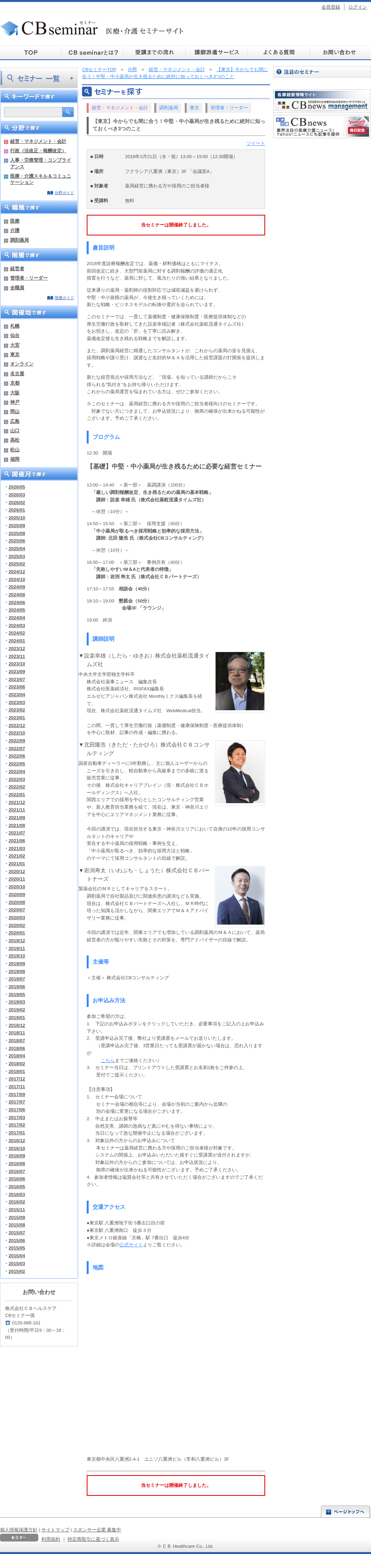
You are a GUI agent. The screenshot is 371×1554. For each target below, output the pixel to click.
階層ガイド (64, 298)
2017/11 (17, 1086)
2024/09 (17, 586)
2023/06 (17, 686)
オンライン (22, 363)
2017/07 (17, 1101)
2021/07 (17, 832)
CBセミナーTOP (99, 69)
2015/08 (17, 1224)
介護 (15, 230)
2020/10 (17, 886)
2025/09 (17, 525)
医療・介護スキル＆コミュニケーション (40, 179)
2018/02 (17, 1063)
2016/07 (17, 1171)
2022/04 (17, 771)
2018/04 (17, 1055)
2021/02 (17, 855)
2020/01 (17, 932)
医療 (15, 220)
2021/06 (17, 840)
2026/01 (17, 509)
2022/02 (17, 786)
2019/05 (17, 994)
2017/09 (17, 1094)
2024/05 (17, 609)
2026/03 (17, 494)
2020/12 (17, 871)
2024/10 (17, 579)
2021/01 (17, 863)
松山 (15, 449)
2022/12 (17, 725)
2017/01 (17, 1132)
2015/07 (17, 1232)
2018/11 (17, 1032)
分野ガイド (64, 193)
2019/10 (17, 955)
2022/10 (17, 732)
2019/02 (17, 1009)
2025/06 (17, 540)
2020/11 (17, 878)
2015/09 (17, 1217)
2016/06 (17, 1178)
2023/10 (17, 663)
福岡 (15, 459)
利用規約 (50, 1539)
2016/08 (17, 1163)
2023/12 (17, 648)
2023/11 (17, 656)
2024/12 (17, 571)
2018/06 (17, 1048)
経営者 (17, 268)
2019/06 (17, 986)
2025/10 (17, 517)
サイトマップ (55, 1529)
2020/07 (17, 909)
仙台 (15, 335)
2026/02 (17, 502)
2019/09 (17, 963)
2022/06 (17, 755)
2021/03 (17, 848)
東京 (15, 354)
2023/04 (17, 694)
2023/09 (17, 671)
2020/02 (17, 925)
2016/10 (17, 1148)
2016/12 (17, 1140)
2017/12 (17, 1078)
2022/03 (17, 779)
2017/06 (17, 1109)
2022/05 (17, 763)
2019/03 (17, 1001)
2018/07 (17, 1040)
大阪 (15, 392)
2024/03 (17, 625)
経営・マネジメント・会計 (38, 141)
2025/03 (17, 556)
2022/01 (17, 794)
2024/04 (17, 617)
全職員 (17, 287)
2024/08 (17, 594)
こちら (108, 1060)
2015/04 (17, 1255)
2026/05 (17, 486)
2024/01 (17, 640)
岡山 (15, 411)
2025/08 (17, 533)
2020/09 (17, 894)
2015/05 (17, 1247)
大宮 (15, 345)
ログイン (357, 6)
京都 (15, 382)
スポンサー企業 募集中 (97, 1529)
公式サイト (131, 1244)
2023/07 (17, 679)
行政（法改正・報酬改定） (38, 150)
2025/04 (17, 548)
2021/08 (17, 825)
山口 (15, 430)
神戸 (15, 402)
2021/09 (17, 817)
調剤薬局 (19, 239)
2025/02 (17, 563)
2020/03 (17, 917)
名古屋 (17, 373)
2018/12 (17, 1025)
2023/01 (17, 717)
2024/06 (17, 602)
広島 (15, 421)
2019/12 (17, 940)
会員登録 (330, 6)
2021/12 (17, 802)
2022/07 (17, 748)
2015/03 (17, 1263)
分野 (132, 69)
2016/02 (17, 1201)
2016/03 (17, 1194)
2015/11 (17, 1209)
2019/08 (17, 971)
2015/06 (17, 1240)
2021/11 (17, 809)
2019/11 (17, 948)
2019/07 (17, 978)
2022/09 (17, 740)
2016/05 (17, 1186)
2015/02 (17, 1271)
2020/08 (17, 902)
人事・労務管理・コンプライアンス (40, 163)
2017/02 (17, 1124)
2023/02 (17, 709)
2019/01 (17, 1017)
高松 (15, 439)
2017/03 (17, 1117)
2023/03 (17, 702)
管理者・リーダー (29, 277)
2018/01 (17, 1071)
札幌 (15, 325)
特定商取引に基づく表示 (93, 1539)
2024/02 (17, 632)
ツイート (255, 143)
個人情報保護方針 (18, 1529)
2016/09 (17, 1155)
